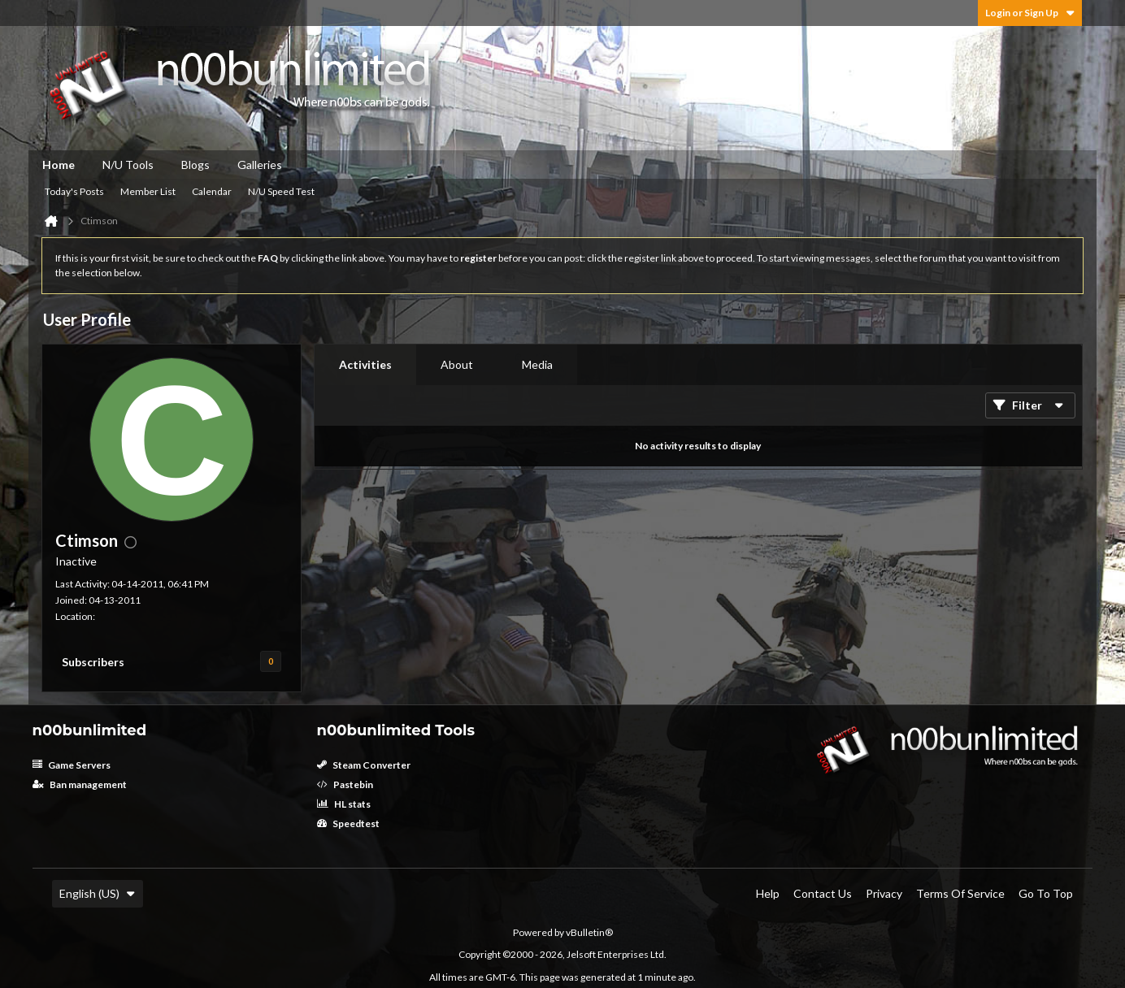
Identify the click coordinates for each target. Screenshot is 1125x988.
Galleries (259, 164)
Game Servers (72, 765)
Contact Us (822, 893)
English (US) (97, 893)
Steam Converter (363, 765)
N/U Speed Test (281, 191)
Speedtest (348, 823)
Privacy (884, 893)
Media (537, 364)
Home (58, 164)
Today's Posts (74, 191)
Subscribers (93, 662)
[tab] (365, 364)
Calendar (212, 191)
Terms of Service (960, 893)
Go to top (1046, 893)
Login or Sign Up (1030, 12)
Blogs (195, 164)
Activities (365, 364)
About (457, 364)
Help (768, 893)
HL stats (344, 804)
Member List (148, 191)
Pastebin (345, 784)
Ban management (80, 784)
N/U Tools (128, 164)
